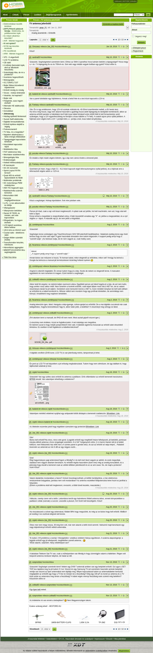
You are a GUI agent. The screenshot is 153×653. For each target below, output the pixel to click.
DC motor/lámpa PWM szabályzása (13, 184)
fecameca (36, 245)
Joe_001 (50, 46)
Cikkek (16, 15)
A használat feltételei (36, 639)
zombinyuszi (37, 225)
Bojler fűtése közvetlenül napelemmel (14, 86)
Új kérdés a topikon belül (113, 24)
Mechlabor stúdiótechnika (14, 155)
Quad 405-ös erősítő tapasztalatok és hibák (13, 176)
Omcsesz (36, 46)
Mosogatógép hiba (11, 157)
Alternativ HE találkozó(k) (14, 106)
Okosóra (7, 108)
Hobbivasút (117, 1)
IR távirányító (9, 165)
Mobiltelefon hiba (11, 149)
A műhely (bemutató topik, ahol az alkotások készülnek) (14, 67)
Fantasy (35, 105)
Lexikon (37, 15)
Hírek (5, 15)
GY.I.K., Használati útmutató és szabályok (76, 639)
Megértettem (124, 651)
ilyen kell (37, 590)
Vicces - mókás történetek (14, 93)
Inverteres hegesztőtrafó (14, 77)
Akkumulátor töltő (11, 195)
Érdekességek (9, 160)
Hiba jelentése (120, 639)
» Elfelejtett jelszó (138, 48)
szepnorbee (37, 562)
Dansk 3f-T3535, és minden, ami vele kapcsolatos (12, 215)
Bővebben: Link (113, 413)
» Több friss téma (9, 257)
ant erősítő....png (42, 403)
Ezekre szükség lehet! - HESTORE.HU (45, 606)
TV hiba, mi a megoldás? (14, 132)
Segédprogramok (53, 15)
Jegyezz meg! (141, 35)
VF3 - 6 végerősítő (11, 57)
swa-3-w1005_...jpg (60, 146)
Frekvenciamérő (10, 129)
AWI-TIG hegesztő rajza (13, 188)
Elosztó (109, 639)
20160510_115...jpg (42, 88)
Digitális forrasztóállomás (14, 122)
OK (148, 15)
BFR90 (32, 379)
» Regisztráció (137, 51)
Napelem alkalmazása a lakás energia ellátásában (14, 136)
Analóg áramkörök (39, 33)
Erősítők (52, 33)
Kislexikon (133, 1)
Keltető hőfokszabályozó (14, 163)
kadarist (35, 94)
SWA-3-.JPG (44, 190)
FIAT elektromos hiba (12, 152)
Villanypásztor (9, 208)
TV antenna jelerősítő (40, 23)
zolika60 (35, 279)
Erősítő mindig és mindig (14, 90)
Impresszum (100, 639)
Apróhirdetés (72, 15)
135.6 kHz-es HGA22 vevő (15, 230)
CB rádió (7, 63)
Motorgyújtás (9, 80)
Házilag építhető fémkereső (15, 116)
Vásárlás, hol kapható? (13, 95)
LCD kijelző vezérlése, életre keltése (13, 226)
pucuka (35, 153)
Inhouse (35, 348)
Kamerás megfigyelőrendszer (12, 199)
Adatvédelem (51, 639)
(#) (30, 46)
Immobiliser (8, 111)
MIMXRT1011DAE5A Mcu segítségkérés (14, 251)
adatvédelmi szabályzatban (96, 651)
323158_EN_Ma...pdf (43, 342)
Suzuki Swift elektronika (13, 119)
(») (69, 46)
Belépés (141, 42)
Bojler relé (8, 98)
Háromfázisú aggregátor (14, 247)
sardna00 (36, 57)
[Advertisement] (142, 105)
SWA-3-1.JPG (44, 147)
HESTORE (126, 1)
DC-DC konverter (11, 168)
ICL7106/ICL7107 (11, 83)
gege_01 (43, 28)
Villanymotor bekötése (13, 211)
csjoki (34, 372)
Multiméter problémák (12, 180)
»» (54, 629)
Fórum (26, 15)
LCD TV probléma (11, 60)
